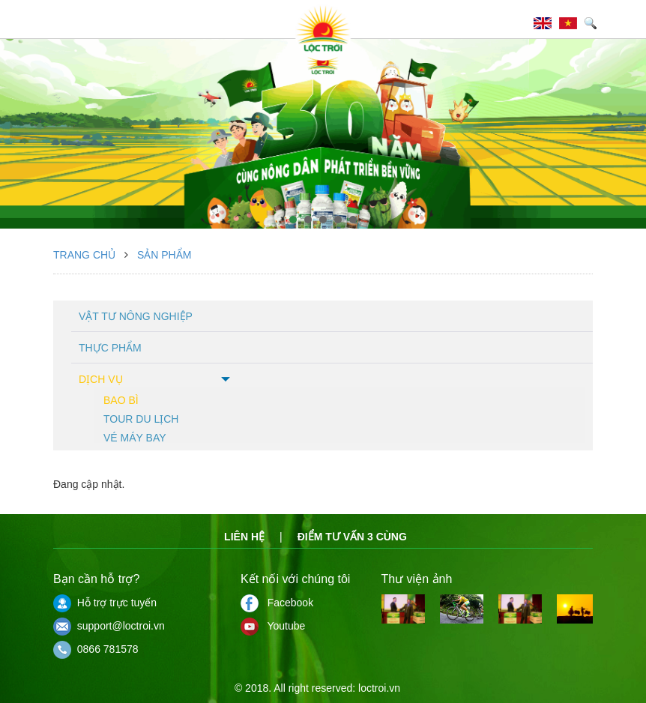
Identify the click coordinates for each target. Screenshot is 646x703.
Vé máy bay (134, 436)
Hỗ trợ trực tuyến (105, 603)
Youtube (273, 626)
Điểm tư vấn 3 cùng (352, 537)
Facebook (277, 603)
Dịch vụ (101, 379)
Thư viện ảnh (417, 579)
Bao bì (121, 399)
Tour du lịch (140, 418)
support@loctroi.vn (109, 626)
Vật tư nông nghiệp (136, 316)
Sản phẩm (164, 255)
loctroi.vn (379, 688)
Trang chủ (84, 255)
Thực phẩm (110, 348)
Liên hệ (244, 537)
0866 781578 (96, 649)
